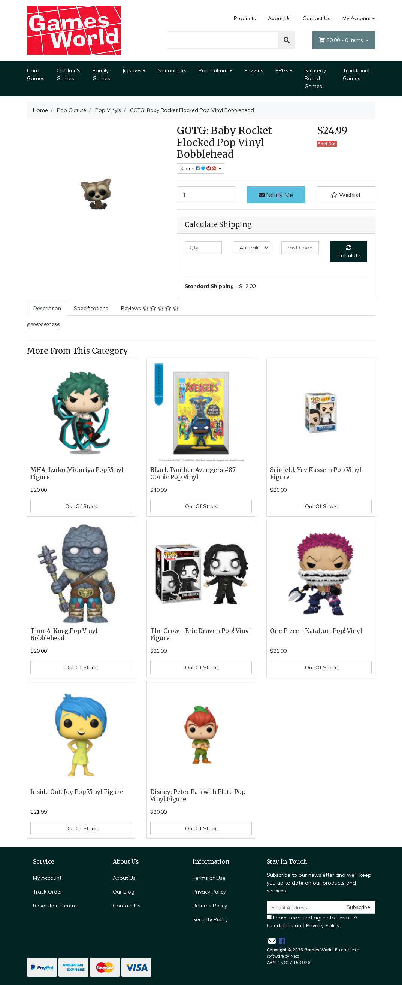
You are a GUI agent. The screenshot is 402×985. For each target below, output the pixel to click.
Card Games (36, 74)
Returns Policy (210, 905)
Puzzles (253, 70)
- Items (342, 40)
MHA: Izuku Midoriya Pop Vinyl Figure (76, 473)
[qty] (203, 247)
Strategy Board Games (315, 78)
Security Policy (210, 919)
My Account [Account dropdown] (356, 18)
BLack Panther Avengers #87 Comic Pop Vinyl (193, 473)
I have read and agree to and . (312, 921)
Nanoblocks (172, 70)
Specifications (91, 308)
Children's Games (69, 74)
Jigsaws (132, 70)
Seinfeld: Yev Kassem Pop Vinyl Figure (315, 473)
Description (47, 308)
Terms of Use (209, 878)
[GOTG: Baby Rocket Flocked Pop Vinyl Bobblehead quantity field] (206, 194)
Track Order (47, 891)
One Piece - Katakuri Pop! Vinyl (316, 630)
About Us (279, 18)
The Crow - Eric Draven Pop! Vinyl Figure (200, 634)
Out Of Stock (81, 506)
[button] (346, 194)
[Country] (251, 247)
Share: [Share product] (199, 168)
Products (245, 18)
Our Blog (123, 891)
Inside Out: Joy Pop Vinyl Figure (76, 791)
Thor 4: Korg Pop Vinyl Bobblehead (63, 634)
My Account (47, 878)
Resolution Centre (55, 905)
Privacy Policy (209, 891)
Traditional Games (356, 74)
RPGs (281, 70)
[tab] (47, 308)
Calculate (348, 252)
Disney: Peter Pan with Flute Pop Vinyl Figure (197, 795)
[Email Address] (304, 907)
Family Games (101, 74)
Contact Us (316, 18)
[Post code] (299, 247)
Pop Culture (213, 70)
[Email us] (272, 941)
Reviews (150, 308)
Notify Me (276, 194)
